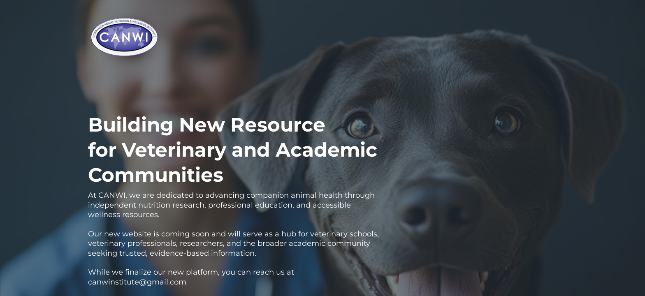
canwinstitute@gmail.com (137, 282)
